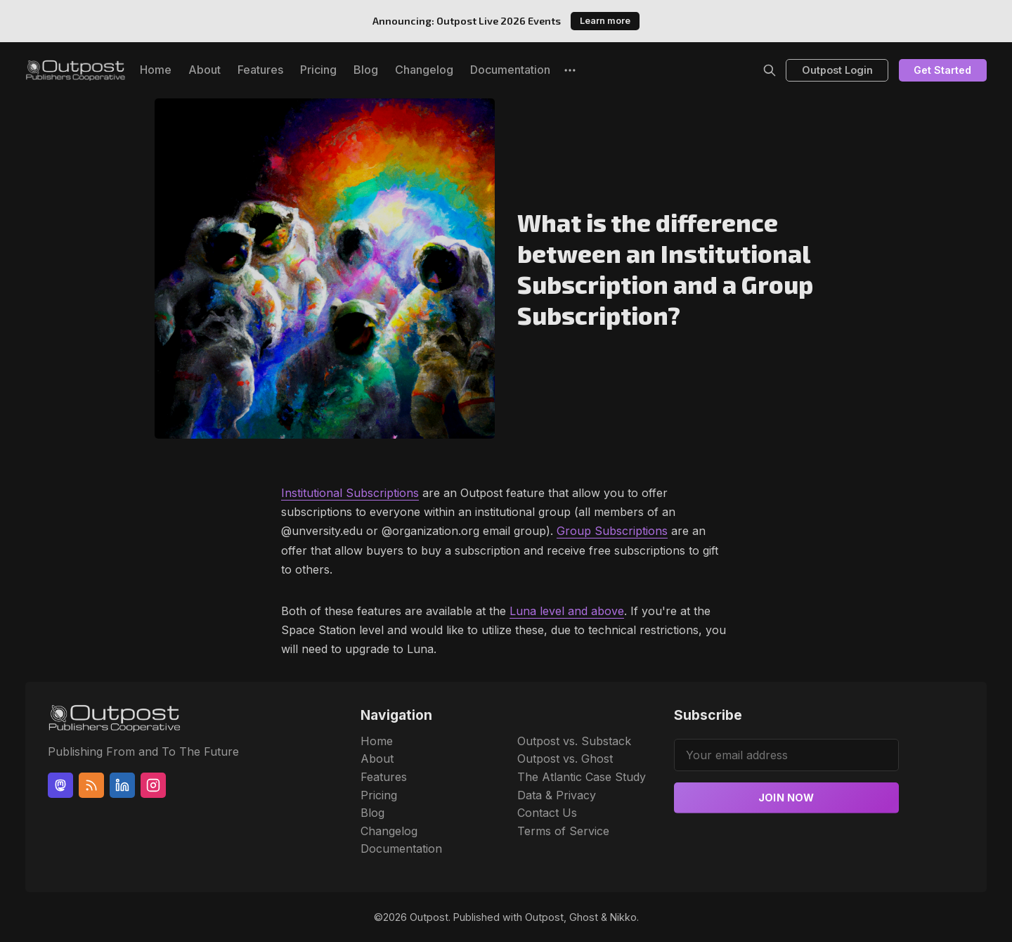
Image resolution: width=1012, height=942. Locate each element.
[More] (570, 70)
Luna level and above (567, 611)
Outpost (429, 917)
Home (155, 70)
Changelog (424, 70)
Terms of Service (563, 831)
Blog (365, 70)
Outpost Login (837, 70)
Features (260, 70)
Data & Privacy (556, 795)
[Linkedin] (122, 785)
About (204, 70)
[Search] (769, 70)
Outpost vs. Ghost (565, 758)
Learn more (605, 20)
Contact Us (547, 813)
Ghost (583, 917)
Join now (786, 798)
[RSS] (91, 785)
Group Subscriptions (612, 531)
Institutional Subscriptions (350, 493)
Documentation (510, 70)
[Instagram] (153, 785)
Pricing (318, 70)
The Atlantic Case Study (581, 777)
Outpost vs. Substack (574, 741)
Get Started (942, 70)
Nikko (623, 917)
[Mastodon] (60, 785)
